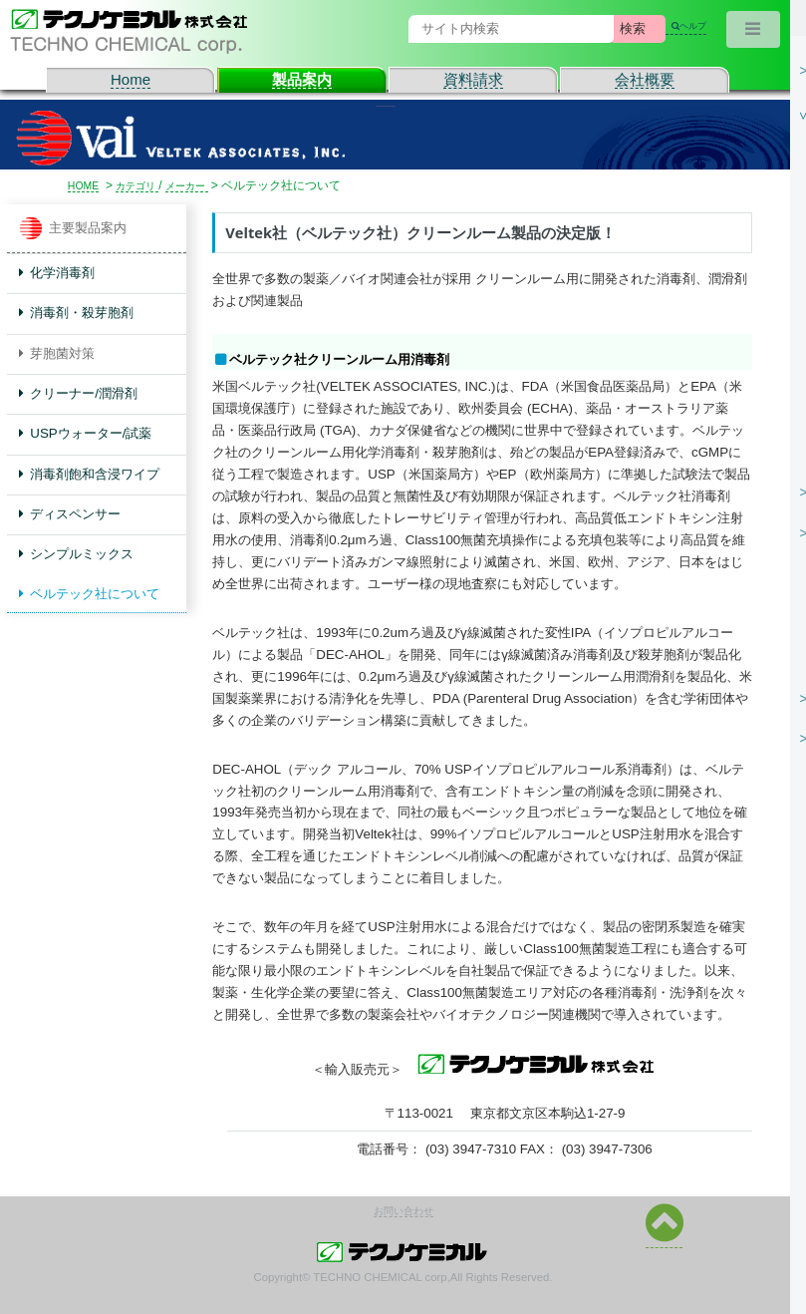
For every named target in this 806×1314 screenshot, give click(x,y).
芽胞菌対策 (57, 353)
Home (130, 79)
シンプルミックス (76, 553)
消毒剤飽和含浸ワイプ (89, 474)
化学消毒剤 (57, 272)
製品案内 (302, 79)
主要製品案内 (73, 228)
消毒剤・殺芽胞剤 (76, 312)
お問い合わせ (403, 1210)
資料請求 (473, 79)
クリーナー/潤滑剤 (78, 393)
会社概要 (644, 79)
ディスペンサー (70, 513)
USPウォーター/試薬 (85, 433)
